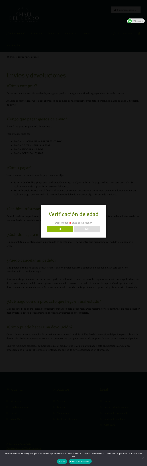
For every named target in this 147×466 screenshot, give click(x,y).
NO (87, 229)
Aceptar (62, 461)
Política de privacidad (80, 461)
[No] (143, 457)
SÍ (60, 229)
